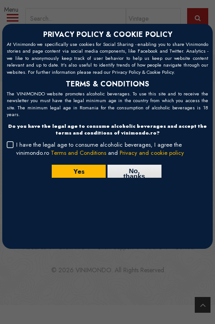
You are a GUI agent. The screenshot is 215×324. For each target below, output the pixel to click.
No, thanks (134, 172)
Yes (78, 171)
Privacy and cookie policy (152, 152)
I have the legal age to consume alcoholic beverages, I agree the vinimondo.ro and (100, 149)
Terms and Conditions (78, 152)
